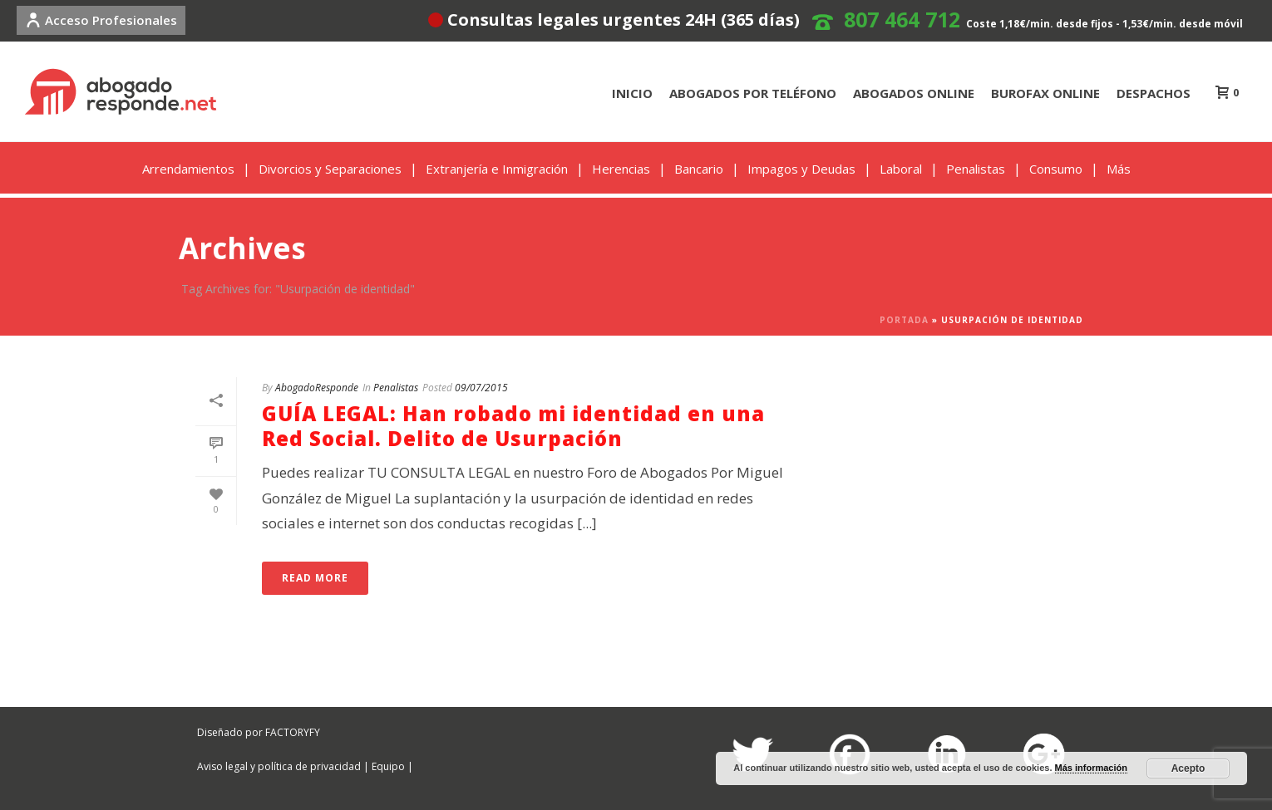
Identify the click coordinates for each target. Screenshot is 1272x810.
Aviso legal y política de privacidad (279, 766)
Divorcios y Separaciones (330, 168)
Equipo (388, 766)
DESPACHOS (1154, 93)
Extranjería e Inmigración (497, 168)
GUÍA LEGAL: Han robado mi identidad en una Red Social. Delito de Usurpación (513, 426)
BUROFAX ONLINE (1045, 93)
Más (1119, 168)
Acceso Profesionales (101, 20)
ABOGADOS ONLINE (913, 93)
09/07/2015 (481, 387)
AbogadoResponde (316, 387)
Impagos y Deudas (801, 168)
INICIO (632, 93)
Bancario (698, 168)
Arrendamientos (188, 168)
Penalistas (975, 168)
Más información (1091, 768)
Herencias (621, 168)
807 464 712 (902, 19)
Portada (904, 320)
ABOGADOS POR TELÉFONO (752, 93)
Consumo (1055, 168)
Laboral (901, 168)
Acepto (1188, 768)
